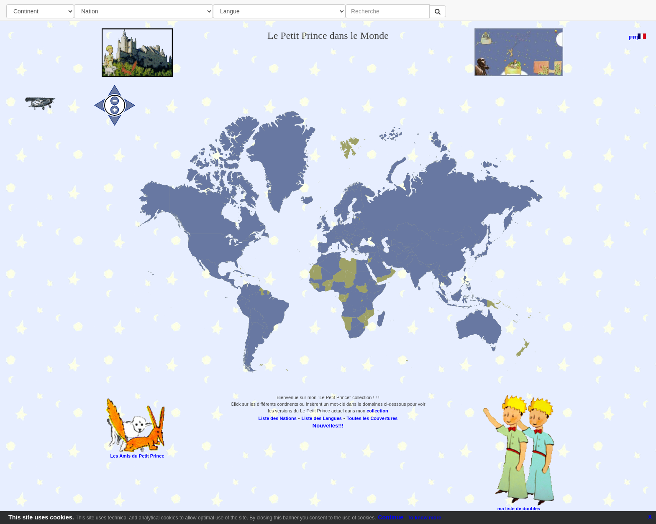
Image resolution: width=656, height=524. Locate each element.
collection (377, 410)
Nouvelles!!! (328, 425)
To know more (424, 518)
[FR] (637, 37)
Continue (391, 517)
